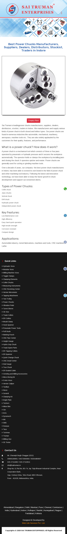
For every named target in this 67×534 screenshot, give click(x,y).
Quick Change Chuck (10, 357)
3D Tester (6, 442)
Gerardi (5, 393)
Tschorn (5, 403)
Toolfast (5, 387)
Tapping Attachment (10, 295)
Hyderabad (14, 510)
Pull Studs (6, 331)
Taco (4, 429)
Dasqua (5, 426)
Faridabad (29, 513)
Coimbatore (57, 507)
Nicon (4, 390)
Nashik (39, 510)
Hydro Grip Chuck (9, 344)
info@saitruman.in (14, 465)
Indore (23, 510)
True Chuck (7, 367)
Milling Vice (6, 439)
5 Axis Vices (7, 380)
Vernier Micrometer (9, 292)
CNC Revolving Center (11, 289)
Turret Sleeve (7, 309)
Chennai (48, 507)
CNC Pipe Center (9, 338)
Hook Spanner (8, 325)
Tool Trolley (7, 299)
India (7, 510)
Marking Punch (8, 335)
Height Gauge (7, 341)
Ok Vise (5, 312)
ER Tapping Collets (9, 351)
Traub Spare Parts (9, 348)
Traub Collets (7, 315)
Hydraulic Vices (8, 266)
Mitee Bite (6, 406)
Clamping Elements (9, 279)
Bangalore (19, 507)
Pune (41, 507)
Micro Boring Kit (8, 377)
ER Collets (6, 318)
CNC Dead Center (9, 361)
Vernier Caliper (8, 384)
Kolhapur (31, 510)
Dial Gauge (6, 364)
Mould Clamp (7, 322)
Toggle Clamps (8, 276)
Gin (4, 410)
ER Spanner (7, 354)
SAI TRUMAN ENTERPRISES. (33, 530)
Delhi (27, 507)
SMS (4, 423)
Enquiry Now (33, 121)
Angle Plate (6, 400)
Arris (4, 413)
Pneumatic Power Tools (11, 328)
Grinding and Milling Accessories (14, 374)
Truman (5, 436)
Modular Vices (8, 269)
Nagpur (58, 510)
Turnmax (6, 432)
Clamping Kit (7, 397)
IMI (3, 419)
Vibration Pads (8, 305)
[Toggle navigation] (61, 12)
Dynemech (6, 416)
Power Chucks (8, 302)
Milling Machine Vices (10, 273)
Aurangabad (49, 510)
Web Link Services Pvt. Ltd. (33, 523)
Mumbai (34, 507)
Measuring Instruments (11, 286)
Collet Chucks (7, 282)
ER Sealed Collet (9, 370)
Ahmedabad (9, 507)
